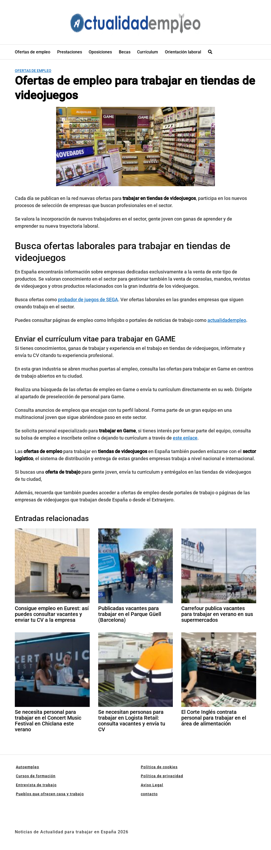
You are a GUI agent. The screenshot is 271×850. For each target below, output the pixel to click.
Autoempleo (27, 767)
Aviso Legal (152, 785)
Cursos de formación (36, 776)
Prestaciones (69, 51)
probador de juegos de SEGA (88, 299)
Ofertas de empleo (32, 51)
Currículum (147, 51)
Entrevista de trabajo (36, 785)
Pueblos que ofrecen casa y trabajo (50, 794)
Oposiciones (100, 51)
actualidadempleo (226, 320)
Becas (124, 51)
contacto (149, 794)
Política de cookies (159, 767)
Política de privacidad (162, 776)
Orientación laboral (183, 51)
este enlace (185, 438)
